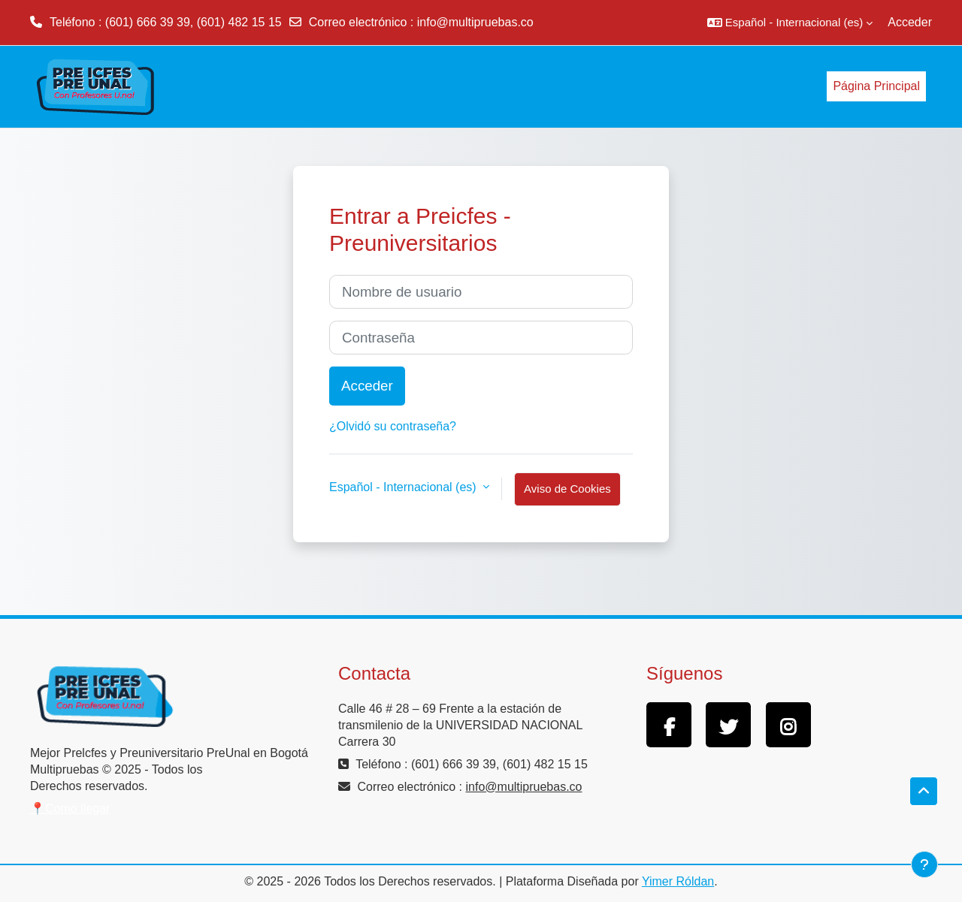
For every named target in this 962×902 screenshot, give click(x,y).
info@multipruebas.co (475, 22)
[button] (790, 22)
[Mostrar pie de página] (924, 864)
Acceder (910, 22)
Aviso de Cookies (567, 488)
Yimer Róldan (678, 881)
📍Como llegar (70, 808)
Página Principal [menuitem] (876, 86)
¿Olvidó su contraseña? (392, 426)
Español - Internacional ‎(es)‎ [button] (404, 487)
